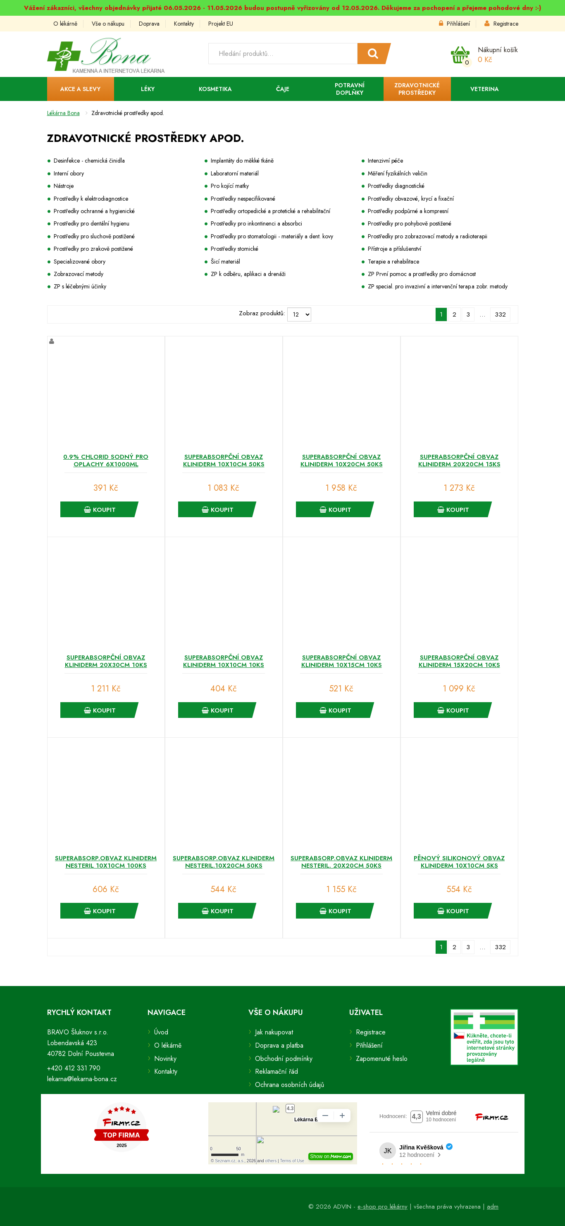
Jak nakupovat (274, 1032)
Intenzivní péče (385, 160)
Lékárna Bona (63, 113)
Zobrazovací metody (78, 274)
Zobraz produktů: (262, 313)
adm (492, 1206)
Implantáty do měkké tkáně (242, 160)
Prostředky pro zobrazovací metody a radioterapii (427, 236)
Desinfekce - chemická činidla (89, 160)
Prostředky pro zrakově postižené (93, 249)
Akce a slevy (80, 89)
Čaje (282, 89)
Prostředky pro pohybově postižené (409, 223)
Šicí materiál (225, 261)
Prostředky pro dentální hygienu (91, 223)
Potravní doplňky (350, 89)
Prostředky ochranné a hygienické (94, 211)
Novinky (165, 1058)
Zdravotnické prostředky (417, 89)
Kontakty (184, 23)
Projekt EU (220, 23)
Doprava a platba (279, 1045)
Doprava (149, 23)
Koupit (100, 509)
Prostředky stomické (234, 249)
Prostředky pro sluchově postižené (94, 236)
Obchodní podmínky (283, 1058)
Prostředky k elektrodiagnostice (91, 198)
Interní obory (69, 173)
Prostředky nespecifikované (243, 198)
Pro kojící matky (230, 186)
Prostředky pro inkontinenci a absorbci (256, 223)
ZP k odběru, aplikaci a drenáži (248, 274)
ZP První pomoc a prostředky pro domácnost (422, 274)
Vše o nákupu (108, 23)
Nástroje (64, 186)
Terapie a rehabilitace (393, 261)
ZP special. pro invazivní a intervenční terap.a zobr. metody (438, 286)
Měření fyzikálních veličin (397, 173)
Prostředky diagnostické (396, 186)
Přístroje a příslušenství (394, 249)
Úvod (161, 1032)
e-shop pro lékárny (383, 1206)
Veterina (484, 89)
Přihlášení (454, 23)
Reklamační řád (276, 1071)
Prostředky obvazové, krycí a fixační (411, 198)
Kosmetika (215, 89)
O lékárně (65, 23)
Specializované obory (79, 261)
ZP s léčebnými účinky (80, 286)
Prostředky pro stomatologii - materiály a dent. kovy (272, 236)
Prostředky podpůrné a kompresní (408, 211)
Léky (148, 89)
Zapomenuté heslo (382, 1058)
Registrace (501, 23)
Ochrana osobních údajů (289, 1084)
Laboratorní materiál (235, 173)
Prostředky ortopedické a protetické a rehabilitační (270, 211)
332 (500, 314)
